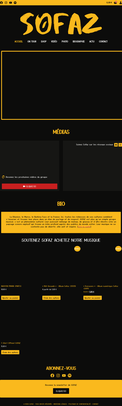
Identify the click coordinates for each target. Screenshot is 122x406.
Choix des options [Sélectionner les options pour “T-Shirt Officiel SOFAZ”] (10, 352)
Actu (91, 41)
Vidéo (54, 41)
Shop (43, 41)
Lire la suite (84, 226)
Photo (65, 41)
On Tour (31, 41)
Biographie (79, 41)
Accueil (19, 41)
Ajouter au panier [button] (10, 298)
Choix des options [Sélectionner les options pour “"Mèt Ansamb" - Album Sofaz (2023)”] (51, 298)
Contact (103, 41)
